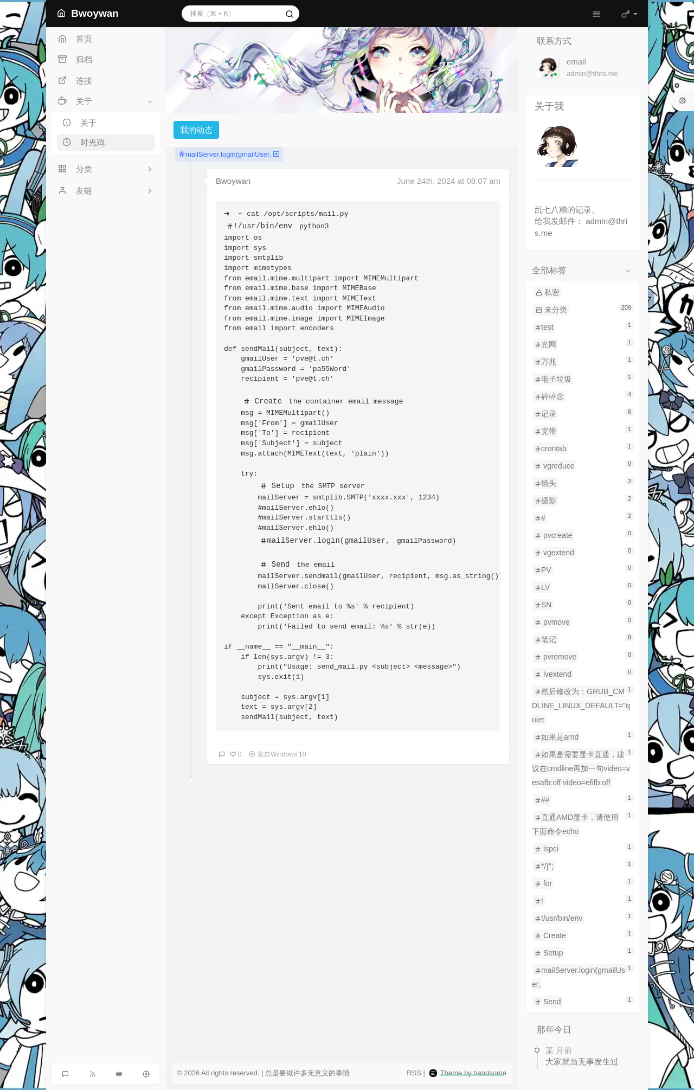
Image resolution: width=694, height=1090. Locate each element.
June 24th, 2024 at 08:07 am (448, 180)
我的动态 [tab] (196, 129)
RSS (414, 1073)
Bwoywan (233, 180)
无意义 (318, 1073)
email (576, 61)
